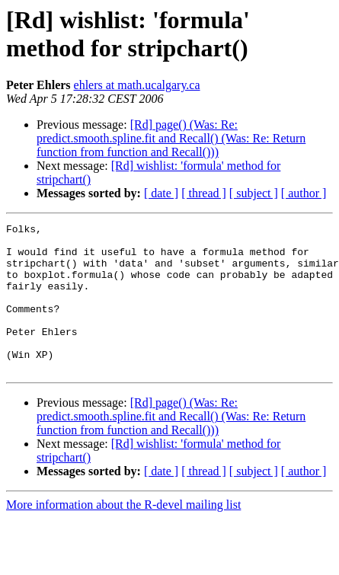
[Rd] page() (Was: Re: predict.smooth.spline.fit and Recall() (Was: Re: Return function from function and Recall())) (171, 138)
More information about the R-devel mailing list (123, 534)
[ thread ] (203, 193)
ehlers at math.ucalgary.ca (137, 84)
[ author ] (304, 193)
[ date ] (161, 193)
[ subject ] (253, 193)
